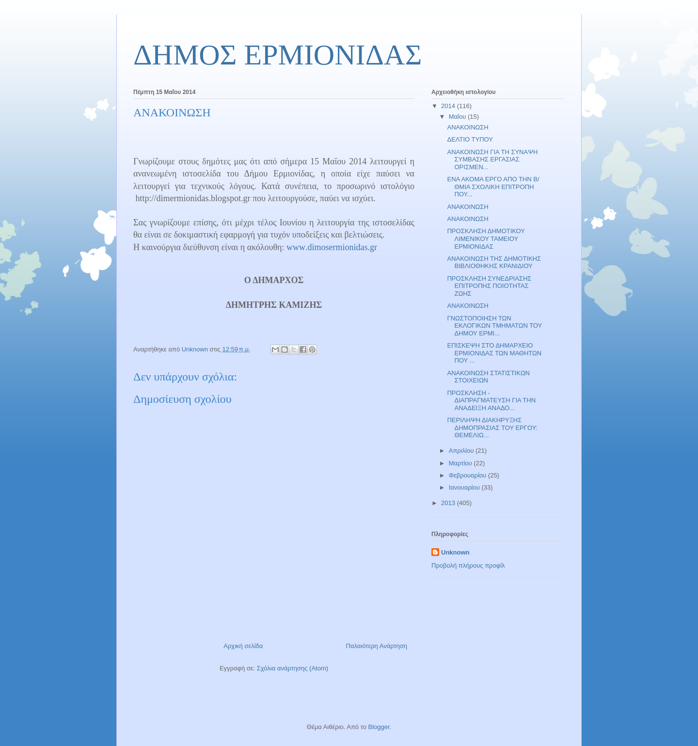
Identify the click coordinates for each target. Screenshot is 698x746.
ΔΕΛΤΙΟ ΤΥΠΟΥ (469, 139)
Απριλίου (462, 450)
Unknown (455, 552)
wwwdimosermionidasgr (331, 247)
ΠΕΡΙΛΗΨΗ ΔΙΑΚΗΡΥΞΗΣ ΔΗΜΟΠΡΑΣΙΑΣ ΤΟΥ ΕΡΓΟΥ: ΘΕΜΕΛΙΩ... (492, 427)
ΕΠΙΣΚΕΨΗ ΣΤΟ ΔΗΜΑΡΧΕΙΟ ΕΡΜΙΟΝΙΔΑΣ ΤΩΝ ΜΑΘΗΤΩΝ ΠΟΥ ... (494, 353)
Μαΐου (458, 116)
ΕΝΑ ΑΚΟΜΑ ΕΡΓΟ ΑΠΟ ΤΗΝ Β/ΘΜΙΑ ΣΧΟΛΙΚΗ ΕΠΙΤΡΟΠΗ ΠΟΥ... (493, 186)
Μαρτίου (461, 463)
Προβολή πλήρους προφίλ (468, 565)
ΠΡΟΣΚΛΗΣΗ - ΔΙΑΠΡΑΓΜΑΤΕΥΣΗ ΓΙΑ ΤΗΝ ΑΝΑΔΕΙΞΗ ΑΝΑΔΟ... (491, 400)
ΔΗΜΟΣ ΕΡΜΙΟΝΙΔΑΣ (277, 55)
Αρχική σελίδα (243, 646)
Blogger (378, 726)
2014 (449, 106)
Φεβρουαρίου (468, 475)
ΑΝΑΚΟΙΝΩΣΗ (467, 127)
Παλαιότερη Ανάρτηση (376, 646)
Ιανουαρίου (465, 487)
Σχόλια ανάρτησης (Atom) (292, 668)
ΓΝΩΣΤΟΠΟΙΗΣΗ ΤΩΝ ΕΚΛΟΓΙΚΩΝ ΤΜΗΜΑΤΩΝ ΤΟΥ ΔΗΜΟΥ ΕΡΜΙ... (494, 326)
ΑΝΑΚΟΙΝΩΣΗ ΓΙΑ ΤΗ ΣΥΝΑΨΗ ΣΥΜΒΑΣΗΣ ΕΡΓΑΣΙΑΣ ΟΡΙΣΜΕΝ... (492, 159)
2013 (449, 503)
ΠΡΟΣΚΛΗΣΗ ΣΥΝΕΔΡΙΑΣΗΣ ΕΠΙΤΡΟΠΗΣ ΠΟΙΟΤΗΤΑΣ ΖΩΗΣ (489, 286)
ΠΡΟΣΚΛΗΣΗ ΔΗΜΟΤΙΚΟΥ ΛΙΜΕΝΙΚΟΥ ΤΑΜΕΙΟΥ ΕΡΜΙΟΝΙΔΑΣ (485, 238)
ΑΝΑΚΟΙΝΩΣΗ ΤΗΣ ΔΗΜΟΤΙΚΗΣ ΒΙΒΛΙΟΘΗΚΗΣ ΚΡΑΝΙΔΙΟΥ (494, 262)
